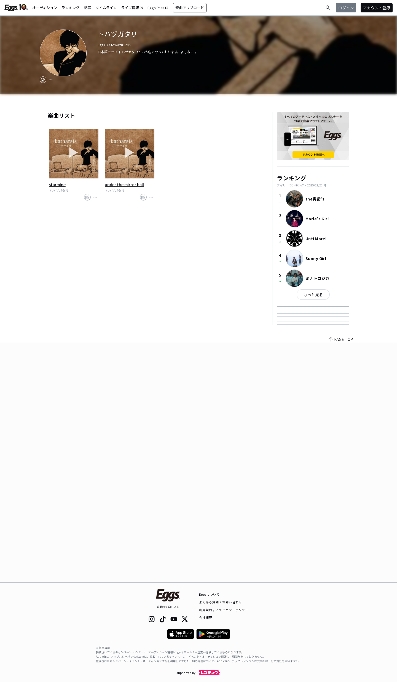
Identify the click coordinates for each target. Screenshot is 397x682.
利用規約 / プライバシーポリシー (224, 610)
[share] (43, 79)
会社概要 (205, 617)
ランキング (70, 7)
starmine (57, 184)
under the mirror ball (124, 184)
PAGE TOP (341, 579)
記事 (87, 7)
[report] (50, 79)
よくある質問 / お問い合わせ (220, 602)
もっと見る (313, 294)
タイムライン (106, 7)
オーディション (44, 7)
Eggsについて (209, 594)
